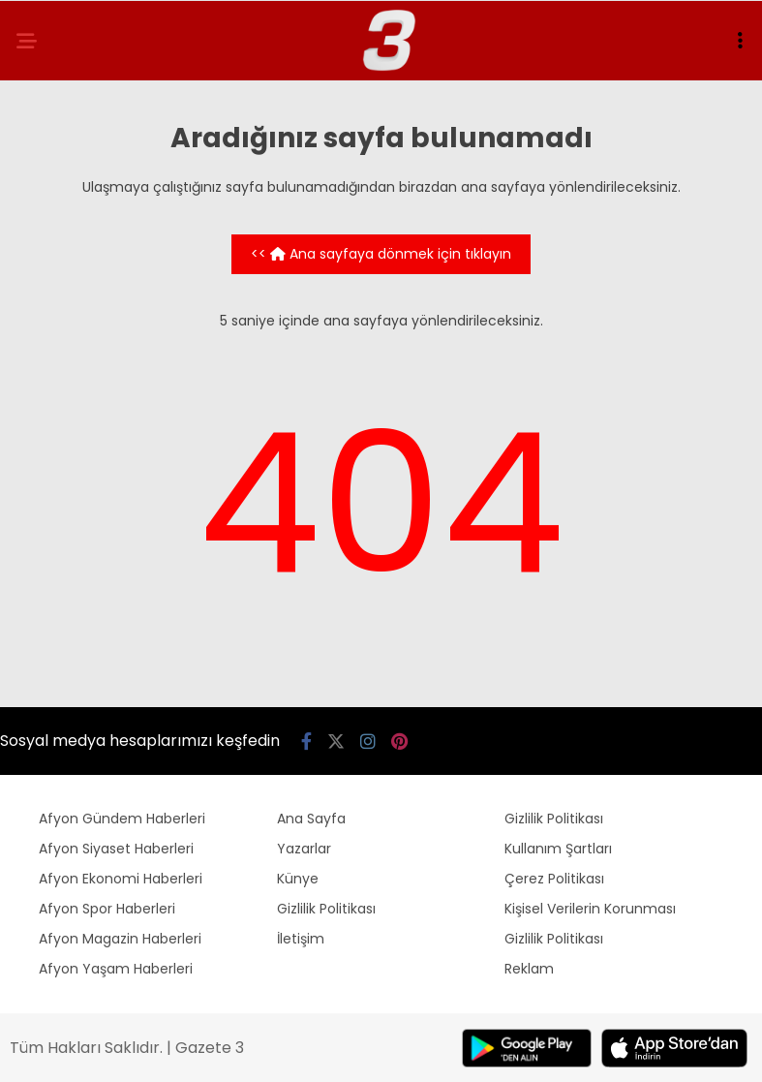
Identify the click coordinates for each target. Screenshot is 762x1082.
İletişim (300, 938)
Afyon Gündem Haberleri (122, 818)
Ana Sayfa (311, 818)
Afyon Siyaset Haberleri (116, 848)
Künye (298, 878)
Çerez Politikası (554, 878)
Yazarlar (304, 848)
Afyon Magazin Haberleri (120, 938)
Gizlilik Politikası (326, 908)
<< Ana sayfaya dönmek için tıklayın (381, 253)
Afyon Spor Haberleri (107, 908)
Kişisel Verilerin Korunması (590, 908)
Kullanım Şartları (558, 848)
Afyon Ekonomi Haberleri (120, 878)
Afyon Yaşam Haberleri (116, 968)
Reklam (529, 968)
